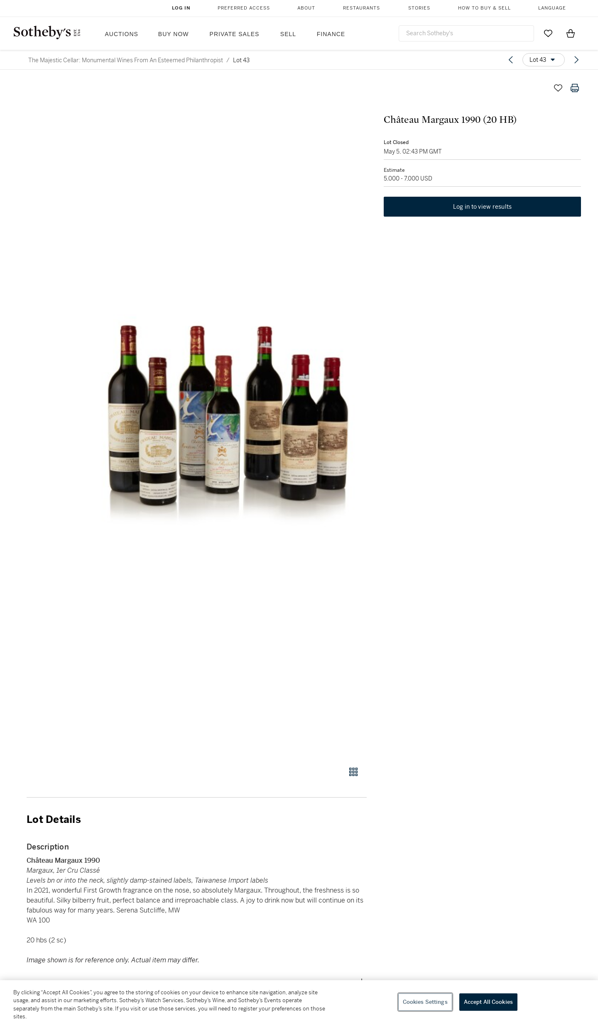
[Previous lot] (510, 59)
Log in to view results (482, 207)
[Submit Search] (524, 33)
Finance (331, 34)
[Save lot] (558, 88)
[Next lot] (576, 59)
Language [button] (552, 8)
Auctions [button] (121, 34)
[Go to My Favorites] (548, 33)
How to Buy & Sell (484, 8)
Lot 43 (241, 60)
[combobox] (466, 33)
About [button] (306, 8)
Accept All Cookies (488, 1001)
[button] (228, 418)
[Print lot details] (574, 88)
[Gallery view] (353, 772)
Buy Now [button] (173, 34)
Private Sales (235, 34)
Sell (288, 34)
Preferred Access (244, 8)
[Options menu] (543, 59)
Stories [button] (419, 8)
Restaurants (361, 8)
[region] (299, 1002)
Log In (181, 8)
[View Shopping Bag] (571, 33)
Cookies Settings (425, 1001)
